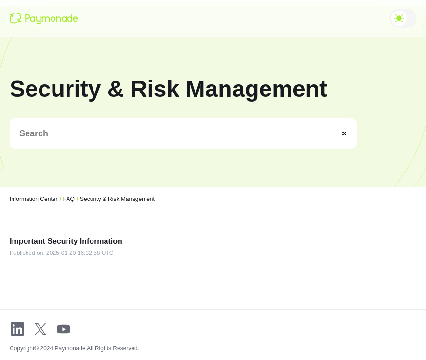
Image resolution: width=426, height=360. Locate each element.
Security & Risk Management (117, 199)
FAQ (69, 199)
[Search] (180, 133)
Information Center (33, 199)
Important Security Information (66, 241)
